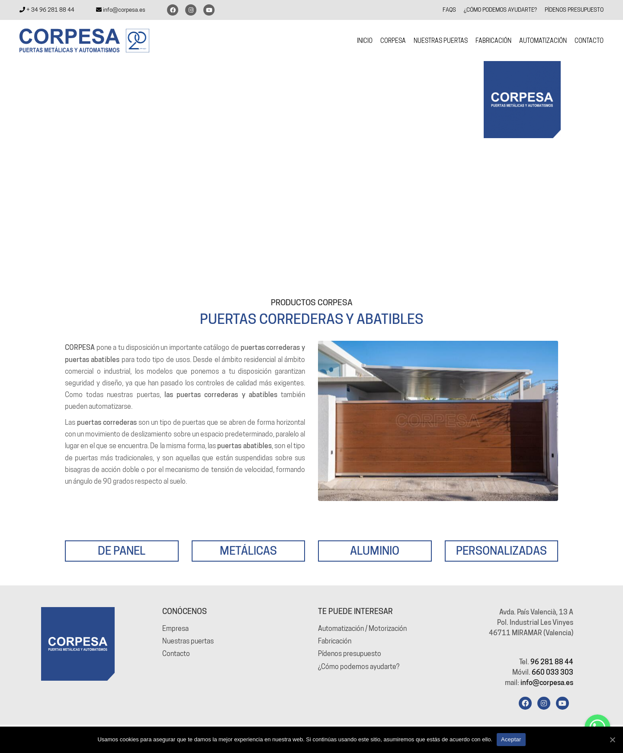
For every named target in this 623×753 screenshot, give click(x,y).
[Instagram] (543, 703)
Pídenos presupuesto (349, 654)
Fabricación (334, 641)
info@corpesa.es (120, 9)
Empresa (175, 628)
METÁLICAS (248, 550)
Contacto (176, 654)
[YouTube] (562, 703)
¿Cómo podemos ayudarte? (358, 667)
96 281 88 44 (551, 662)
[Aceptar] (612, 739)
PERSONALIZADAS (501, 550)
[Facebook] (525, 703)
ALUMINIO (374, 550)
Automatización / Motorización (362, 628)
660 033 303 (552, 672)
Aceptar (511, 739)
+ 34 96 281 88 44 (46, 9)
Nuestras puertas (188, 641)
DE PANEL (121, 550)
